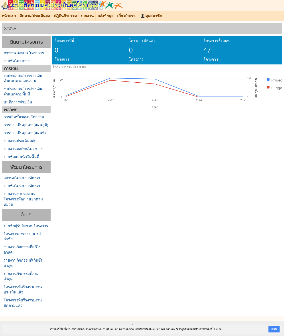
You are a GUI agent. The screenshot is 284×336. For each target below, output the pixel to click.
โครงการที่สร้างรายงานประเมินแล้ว (23, 289)
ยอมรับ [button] (274, 329)
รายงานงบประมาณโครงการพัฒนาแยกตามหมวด (23, 199)
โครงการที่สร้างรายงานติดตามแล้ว (23, 303)
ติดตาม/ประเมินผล (35, 16)
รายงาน (87, 16)
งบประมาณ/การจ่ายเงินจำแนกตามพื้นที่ (23, 91)
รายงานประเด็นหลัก (20, 141)
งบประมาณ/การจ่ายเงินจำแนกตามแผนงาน (23, 78)
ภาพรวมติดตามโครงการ (24, 53)
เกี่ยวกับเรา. (126, 16)
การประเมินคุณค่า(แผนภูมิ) (26, 125)
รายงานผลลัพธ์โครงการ (23, 149)
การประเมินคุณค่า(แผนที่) (25, 133)
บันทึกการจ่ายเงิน (18, 102)
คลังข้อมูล (105, 16)
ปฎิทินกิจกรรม (65, 16)
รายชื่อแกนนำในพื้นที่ (21, 157)
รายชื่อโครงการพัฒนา (22, 186)
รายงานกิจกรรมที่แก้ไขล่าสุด (22, 249)
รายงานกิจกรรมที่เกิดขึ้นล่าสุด (23, 263)
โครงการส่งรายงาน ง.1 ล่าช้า (22, 236)
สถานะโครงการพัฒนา (22, 178)
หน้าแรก (9, 16)
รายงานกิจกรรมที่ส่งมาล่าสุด (22, 276)
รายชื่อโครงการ (17, 61)
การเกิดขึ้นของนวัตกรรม (24, 117)
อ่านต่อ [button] (218, 329)
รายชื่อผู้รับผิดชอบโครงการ (26, 226)
